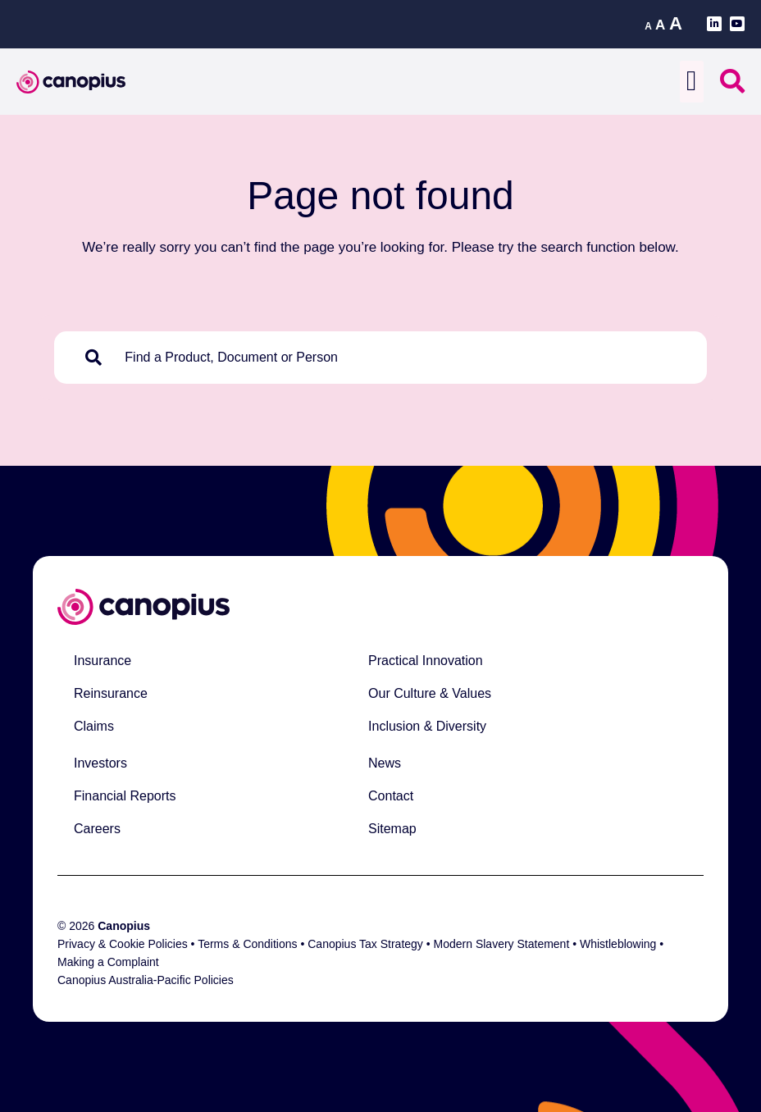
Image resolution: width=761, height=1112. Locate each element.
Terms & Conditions (247, 943)
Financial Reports (125, 796)
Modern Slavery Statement (503, 943)
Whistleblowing (618, 943)
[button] (692, 82)
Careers (97, 829)
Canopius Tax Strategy (365, 943)
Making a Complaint (108, 961)
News (384, 763)
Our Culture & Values (429, 693)
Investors (100, 763)
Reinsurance (111, 693)
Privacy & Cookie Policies (122, 943)
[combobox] (403, 358)
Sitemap (392, 829)
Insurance (102, 661)
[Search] (96, 358)
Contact (390, 796)
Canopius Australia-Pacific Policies (145, 980)
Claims (94, 726)
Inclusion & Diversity (427, 726)
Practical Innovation (425, 661)
